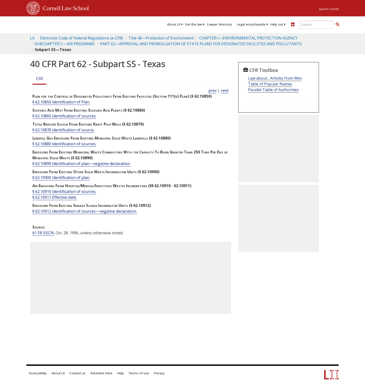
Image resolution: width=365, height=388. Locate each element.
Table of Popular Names (270, 84)
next (225, 90)
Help (120, 373)
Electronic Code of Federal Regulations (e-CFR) (81, 38)
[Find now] (337, 24)
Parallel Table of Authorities (273, 89)
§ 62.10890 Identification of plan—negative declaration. (81, 163)
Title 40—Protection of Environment (161, 38)
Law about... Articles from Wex (275, 78)
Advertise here (101, 373)
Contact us (77, 373)
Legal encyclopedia (251, 24)
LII (32, 38)
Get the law (193, 24)
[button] (337, 24)
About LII (173, 24)
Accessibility (38, 373)
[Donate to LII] (293, 24)
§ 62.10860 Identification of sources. (64, 116)
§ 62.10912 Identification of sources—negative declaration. (84, 211)
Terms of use (139, 373)
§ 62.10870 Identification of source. (63, 130)
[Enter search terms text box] (316, 24)
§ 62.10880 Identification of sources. (64, 143)
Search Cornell (329, 9)
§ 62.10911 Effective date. (54, 197)
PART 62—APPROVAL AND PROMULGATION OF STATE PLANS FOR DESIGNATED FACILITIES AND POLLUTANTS (201, 43)
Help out (276, 24)
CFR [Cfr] (39, 78)
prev (212, 90)
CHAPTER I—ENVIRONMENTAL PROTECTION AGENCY (248, 38)
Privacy (159, 373)
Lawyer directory (219, 24)
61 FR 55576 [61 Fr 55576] (43, 232)
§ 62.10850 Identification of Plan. (61, 102)
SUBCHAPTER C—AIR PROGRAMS (65, 43)
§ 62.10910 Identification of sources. (64, 191)
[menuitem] (174, 24)
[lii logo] (80, 24)
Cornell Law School (64, 7)
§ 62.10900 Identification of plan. (61, 177)
